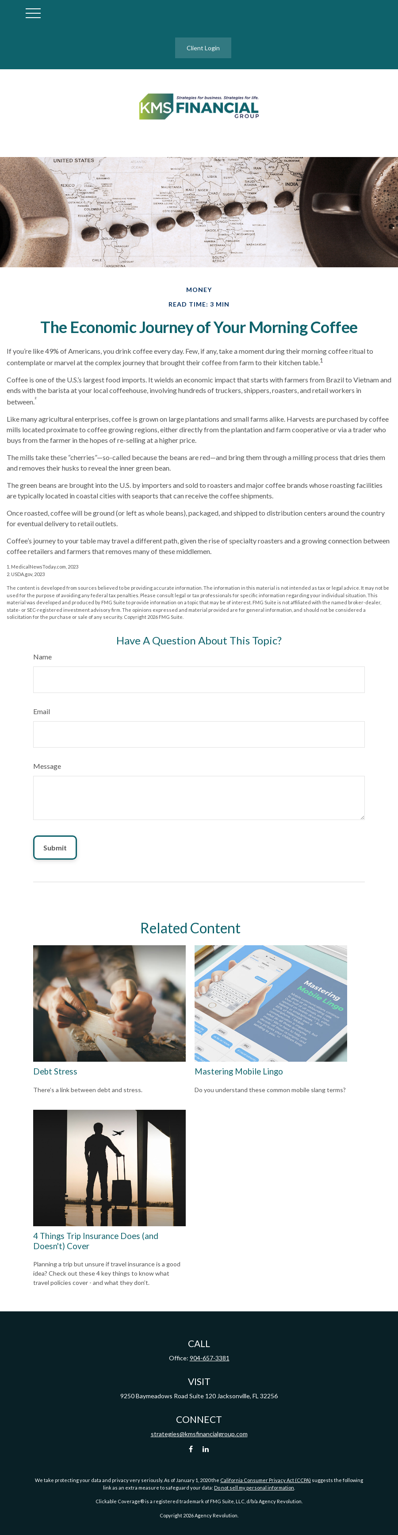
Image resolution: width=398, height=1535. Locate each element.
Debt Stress (55, 1071)
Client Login (203, 48)
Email (41, 711)
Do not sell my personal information (254, 1487)
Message (47, 766)
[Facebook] (191, 1449)
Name (42, 656)
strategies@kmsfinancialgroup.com (199, 1434)
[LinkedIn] (206, 1449)
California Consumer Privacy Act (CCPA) (265, 1480)
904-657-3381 (210, 1358)
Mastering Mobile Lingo (239, 1071)
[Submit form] (55, 847)
